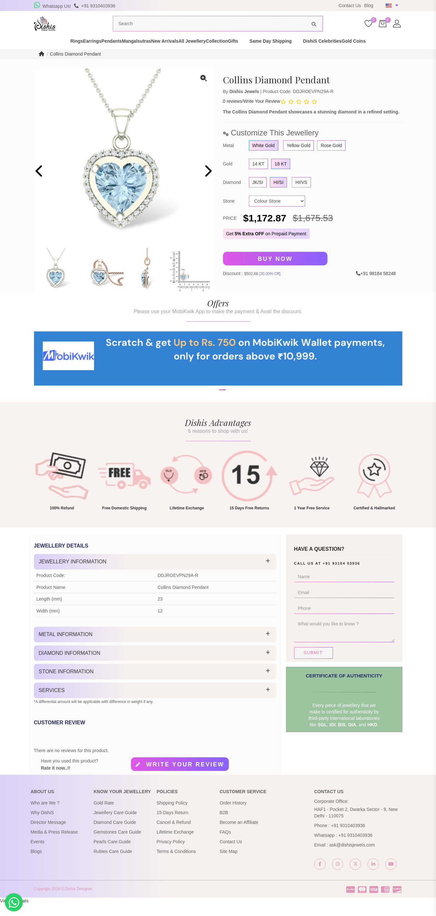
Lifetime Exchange (175, 844)
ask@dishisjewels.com (352, 856)
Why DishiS (42, 824)
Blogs (36, 863)
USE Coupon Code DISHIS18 (261, 5)
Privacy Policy (171, 853)
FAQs (225, 844)
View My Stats (14, 912)
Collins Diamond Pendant (75, 66)
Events (38, 853)
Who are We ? (45, 814)
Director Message (48, 834)
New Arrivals (170, 53)
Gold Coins (404, 53)
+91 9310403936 (348, 837)
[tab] (155, 573)
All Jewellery (209, 53)
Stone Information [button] (66, 684)
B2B (224, 824)
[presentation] (40, 184)
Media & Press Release (54, 844)
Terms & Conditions (176, 863)
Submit (313, 664)
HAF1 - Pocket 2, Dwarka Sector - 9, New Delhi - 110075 (356, 824)
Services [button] (52, 702)
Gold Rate (104, 814)
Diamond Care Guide (115, 834)
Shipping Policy (172, 814)
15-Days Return (172, 824)
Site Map (229, 863)
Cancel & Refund (174, 834)
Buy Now (275, 271)
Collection (245, 53)
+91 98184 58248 (378, 285)
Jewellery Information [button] (73, 573)
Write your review (185, 776)
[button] (214, 424)
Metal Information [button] (66, 646)
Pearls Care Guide (112, 853)
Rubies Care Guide (113, 863)
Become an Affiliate (239, 834)
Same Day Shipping (310, 53)
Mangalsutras (130, 53)
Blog (368, 5)
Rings (37, 53)
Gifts (272, 53)
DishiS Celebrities (361, 53)
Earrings (64, 53)
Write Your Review (261, 113)
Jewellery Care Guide (115, 824)
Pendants (95, 53)
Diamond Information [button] (70, 665)
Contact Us (350, 5)
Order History (233, 814)
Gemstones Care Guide (117, 844)
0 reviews (232, 113)
